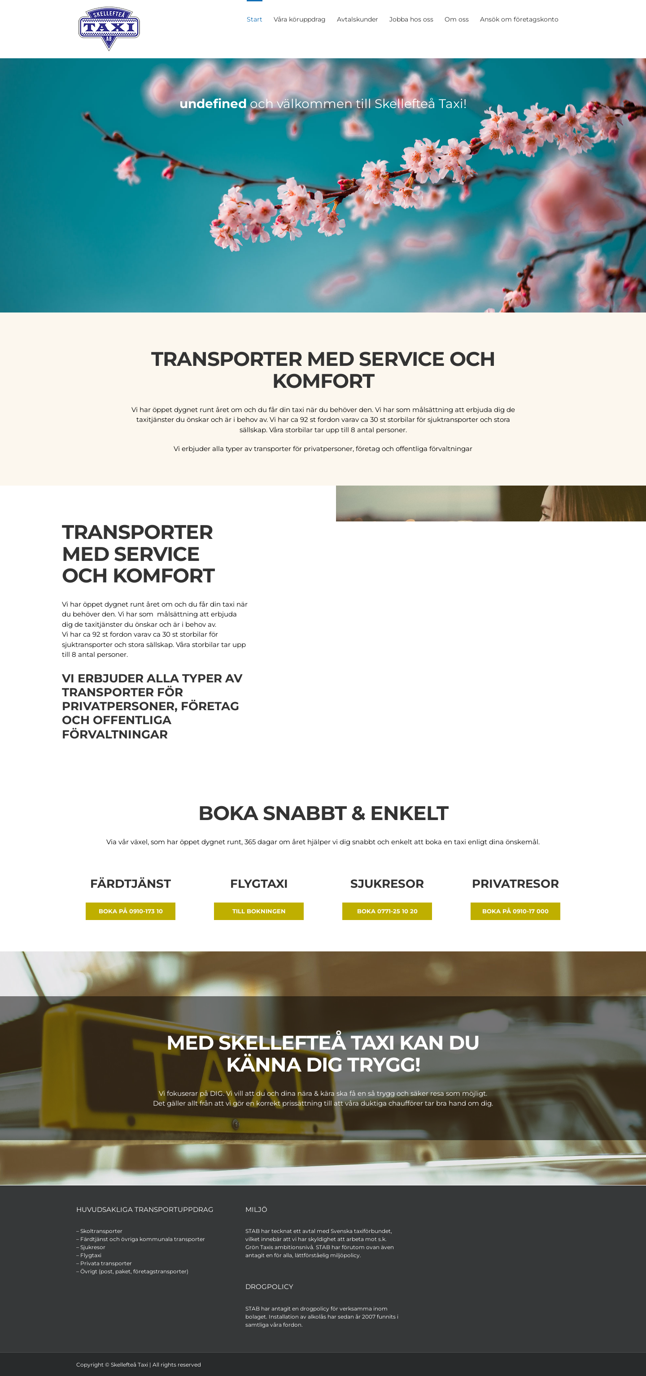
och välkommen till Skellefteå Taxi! (323, 103)
